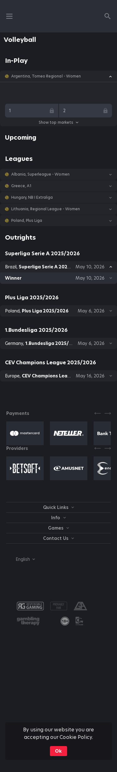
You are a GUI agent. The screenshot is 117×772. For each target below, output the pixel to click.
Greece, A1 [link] (21, 185)
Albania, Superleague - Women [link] (40, 174)
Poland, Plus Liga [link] (26, 220)
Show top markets (58, 122)
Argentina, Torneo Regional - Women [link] (46, 76)
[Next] (108, 413)
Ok (58, 751)
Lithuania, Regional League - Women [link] (45, 209)
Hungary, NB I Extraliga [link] (32, 197)
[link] (65, 621)
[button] (58, 76)
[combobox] (20, 559)
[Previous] (98, 413)
